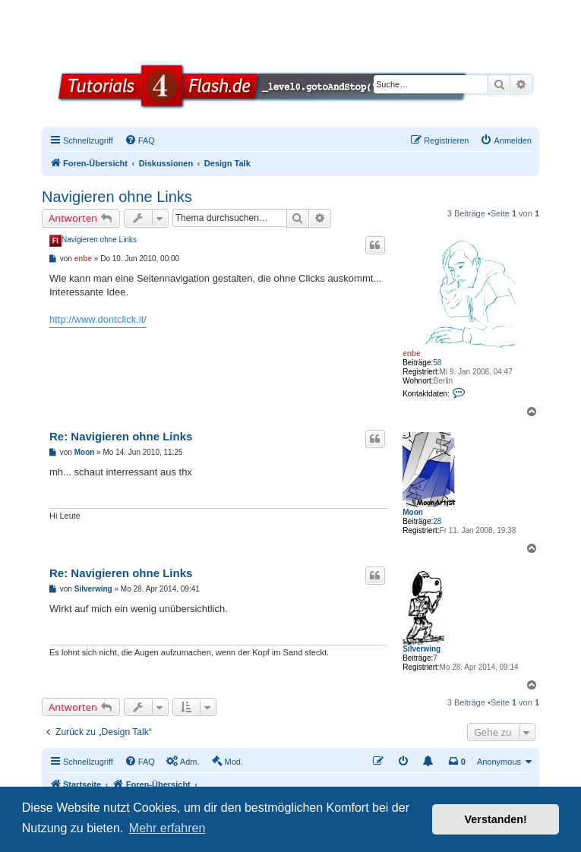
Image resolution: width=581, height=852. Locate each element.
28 (437, 521)
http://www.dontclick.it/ (98, 319)
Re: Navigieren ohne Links (120, 436)
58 (437, 362)
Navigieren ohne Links (117, 196)
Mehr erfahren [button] (167, 828)
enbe (411, 353)
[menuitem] (140, 140)
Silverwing (421, 649)
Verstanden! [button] (496, 819)
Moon (413, 512)
